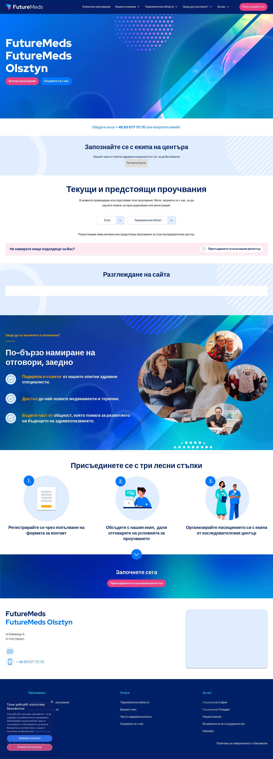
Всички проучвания (22, 81)
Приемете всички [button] (30, 738)
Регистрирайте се (253, 7)
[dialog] (29, 727)
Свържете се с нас (56, 81)
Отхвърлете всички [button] (29, 747)
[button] (128, 6)
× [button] (51, 702)
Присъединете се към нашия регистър (136, 583)
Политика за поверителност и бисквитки (242, 743)
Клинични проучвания (97, 7)
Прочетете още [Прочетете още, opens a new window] (42, 731)
